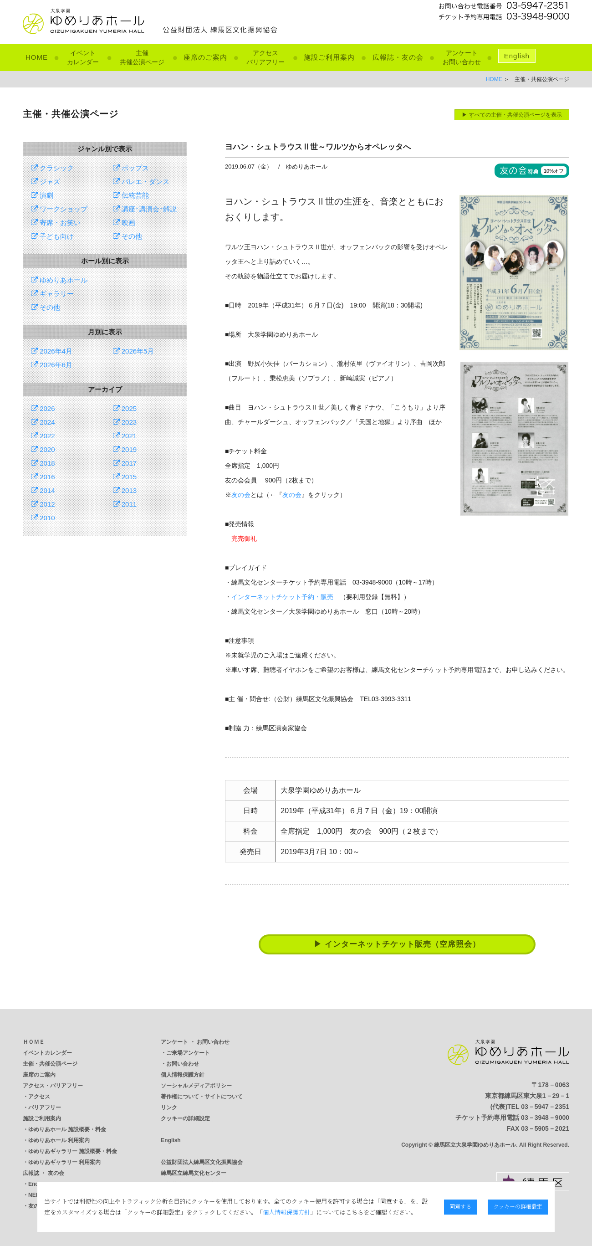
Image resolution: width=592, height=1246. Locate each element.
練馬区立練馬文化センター (193, 1173)
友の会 (240, 494)
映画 (124, 222)
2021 (125, 436)
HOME (37, 57)
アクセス (39, 1096)
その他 (127, 236)
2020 (43, 449)
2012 (43, 504)
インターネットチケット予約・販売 (282, 596)
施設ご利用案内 (329, 57)
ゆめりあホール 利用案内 (59, 1140)
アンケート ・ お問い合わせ (195, 1042)
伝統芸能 (131, 195)
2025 (125, 408)
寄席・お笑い (56, 222)
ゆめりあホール (59, 280)
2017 (125, 463)
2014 (43, 490)
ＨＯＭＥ (34, 1042)
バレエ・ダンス (141, 181)
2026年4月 (51, 351)
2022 (43, 436)
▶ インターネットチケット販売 (397, 944)
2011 (125, 504)
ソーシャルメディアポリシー (196, 1085)
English (517, 56)
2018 (43, 463)
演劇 (42, 195)
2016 (43, 477)
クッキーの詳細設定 (185, 1118)
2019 (125, 449)
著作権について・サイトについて (202, 1096)
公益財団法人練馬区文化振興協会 (202, 1162)
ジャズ (45, 181)
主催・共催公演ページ (50, 1064)
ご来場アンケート (188, 1053)
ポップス (131, 168)
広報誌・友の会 (398, 57)
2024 (43, 422)
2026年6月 (51, 365)
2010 (43, 518)
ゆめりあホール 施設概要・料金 (67, 1129)
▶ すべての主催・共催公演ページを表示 (511, 115)
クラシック (52, 168)
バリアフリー (44, 1107)
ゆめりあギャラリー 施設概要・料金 (72, 1151)
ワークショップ (59, 209)
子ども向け (52, 236)
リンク (169, 1107)
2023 (125, 422)
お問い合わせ (182, 1064)
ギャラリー (52, 293)
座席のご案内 (205, 57)
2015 (125, 477)
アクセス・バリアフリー (53, 1085)
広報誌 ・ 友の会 (43, 1173)
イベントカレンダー (47, 1053)
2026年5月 (133, 351)
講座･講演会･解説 (145, 209)
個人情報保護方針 (182, 1075)
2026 (43, 408)
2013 (125, 490)
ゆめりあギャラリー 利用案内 (64, 1162)
